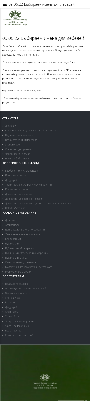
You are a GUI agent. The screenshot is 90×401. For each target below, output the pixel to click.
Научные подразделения (19, 135)
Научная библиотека (17, 158)
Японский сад (12, 297)
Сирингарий (11, 311)
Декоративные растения (19, 194)
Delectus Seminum (15, 208)
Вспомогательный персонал (21, 140)
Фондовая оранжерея (17, 293)
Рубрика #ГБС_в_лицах (18, 271)
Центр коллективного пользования (25, 229)
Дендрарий (11, 180)
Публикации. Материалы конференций (26, 253)
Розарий (10, 302)
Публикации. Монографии (19, 248)
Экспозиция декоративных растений (25, 288)
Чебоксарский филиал (17, 153)
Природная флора (15, 175)
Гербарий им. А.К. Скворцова (21, 170)
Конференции (13, 239)
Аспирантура (12, 225)
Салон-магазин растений (19, 335)
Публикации (12, 243)
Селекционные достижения (20, 262)
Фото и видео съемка (17, 326)
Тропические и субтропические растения (28, 184)
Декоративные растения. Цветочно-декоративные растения (39, 203)
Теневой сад (12, 316)
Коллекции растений (16, 189)
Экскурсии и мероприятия (19, 321)
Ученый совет (13, 144)
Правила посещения (16, 283)
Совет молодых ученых (18, 149)
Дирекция (10, 126)
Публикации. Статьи (16, 257)
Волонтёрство (13, 330)
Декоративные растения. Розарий (24, 198)
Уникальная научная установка (22, 234)
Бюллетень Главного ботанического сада (28, 267)
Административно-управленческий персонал (30, 130)
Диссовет (10, 220)
